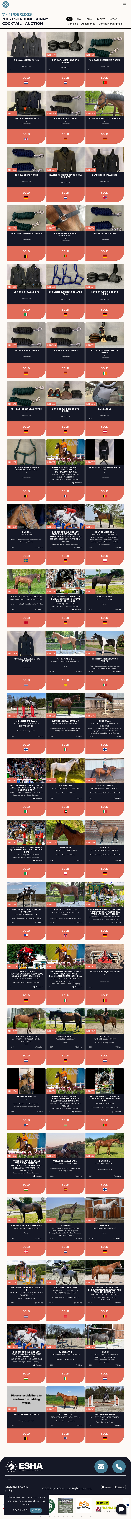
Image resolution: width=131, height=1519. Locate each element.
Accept (35, 1510)
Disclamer (11, 1486)
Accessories (88, 23)
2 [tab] (45, 1516)
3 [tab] (49, 1516)
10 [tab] (81, 1516)
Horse (88, 19)
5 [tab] (58, 1516)
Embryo (100, 19)
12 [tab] (90, 1516)
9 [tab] (76, 1516)
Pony (78, 19)
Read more (20, 1510)
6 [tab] (63, 1516)
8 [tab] (72, 1516)
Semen (113, 19)
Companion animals (110, 23)
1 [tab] (40, 1516)
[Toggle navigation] (124, 4)
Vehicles (73, 23)
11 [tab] (86, 1516)
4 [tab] (54, 1516)
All (69, 19)
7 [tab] (67, 1516)
